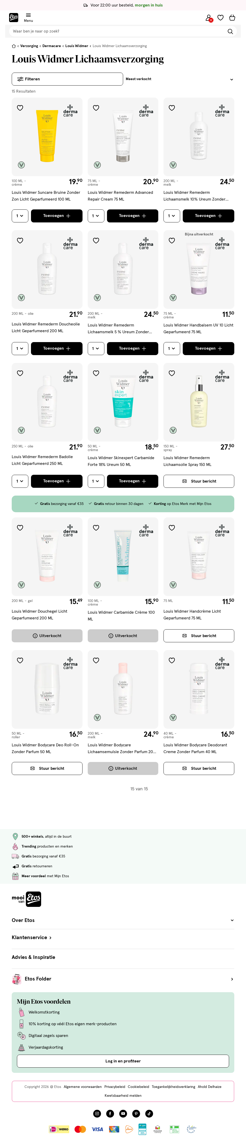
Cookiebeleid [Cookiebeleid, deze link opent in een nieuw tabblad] (138, 1087)
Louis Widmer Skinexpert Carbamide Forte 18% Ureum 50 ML (121, 461)
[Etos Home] (13, 17)
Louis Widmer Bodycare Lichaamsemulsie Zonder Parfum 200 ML (122, 749)
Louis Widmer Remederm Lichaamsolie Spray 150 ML (187, 461)
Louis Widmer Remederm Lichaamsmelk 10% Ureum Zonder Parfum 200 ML (194, 196)
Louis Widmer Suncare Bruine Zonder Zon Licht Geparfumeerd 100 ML (46, 195)
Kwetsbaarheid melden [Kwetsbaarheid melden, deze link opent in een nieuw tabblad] (123, 1096)
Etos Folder (129, 979)
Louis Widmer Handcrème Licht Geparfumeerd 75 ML (192, 614)
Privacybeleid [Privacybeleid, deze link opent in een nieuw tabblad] (114, 1087)
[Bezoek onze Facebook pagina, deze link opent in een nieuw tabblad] (110, 1114)
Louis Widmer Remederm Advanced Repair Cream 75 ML (120, 195)
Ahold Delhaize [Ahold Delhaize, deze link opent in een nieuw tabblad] (210, 1087)
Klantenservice (32, 937)
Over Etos (123, 920)
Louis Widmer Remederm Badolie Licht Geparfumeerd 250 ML (42, 460)
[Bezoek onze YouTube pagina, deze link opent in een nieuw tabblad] (123, 1114)
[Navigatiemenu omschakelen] (28, 15)
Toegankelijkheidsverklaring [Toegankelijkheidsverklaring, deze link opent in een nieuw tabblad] (173, 1087)
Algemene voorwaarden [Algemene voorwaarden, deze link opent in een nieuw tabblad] (83, 1087)
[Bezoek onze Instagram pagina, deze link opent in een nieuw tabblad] (97, 1114)
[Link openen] (142, 1129)
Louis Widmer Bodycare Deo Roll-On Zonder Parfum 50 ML (45, 748)
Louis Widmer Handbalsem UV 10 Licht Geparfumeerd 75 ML (198, 328)
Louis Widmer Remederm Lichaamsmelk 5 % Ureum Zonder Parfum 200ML (118, 329)
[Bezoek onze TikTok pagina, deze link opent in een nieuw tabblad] (149, 1114)
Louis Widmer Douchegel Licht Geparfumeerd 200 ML (39, 614)
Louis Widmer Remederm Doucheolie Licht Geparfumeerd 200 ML (46, 327)
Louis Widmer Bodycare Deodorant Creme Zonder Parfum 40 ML (195, 748)
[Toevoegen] (57, 215)
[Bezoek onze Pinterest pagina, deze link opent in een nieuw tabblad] (136, 1114)
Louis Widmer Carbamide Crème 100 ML (121, 615)
